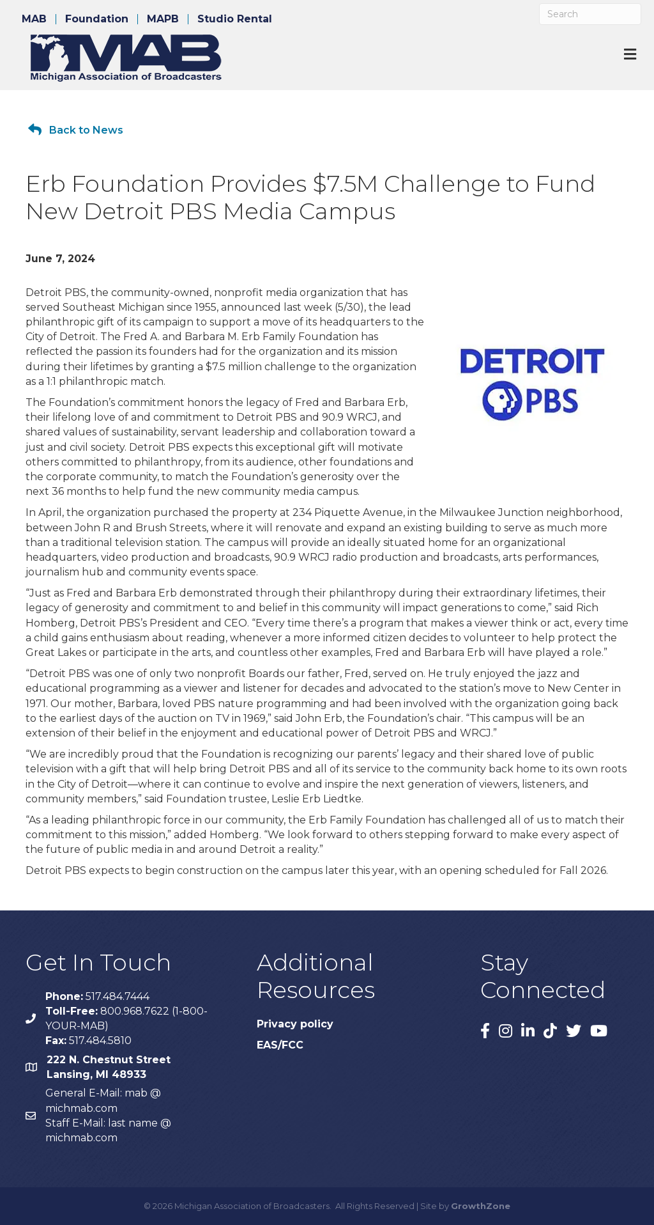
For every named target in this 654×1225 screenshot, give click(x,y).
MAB (34, 19)
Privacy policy (295, 1024)
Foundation (96, 19)
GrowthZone (480, 1206)
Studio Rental (234, 19)
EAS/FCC (280, 1045)
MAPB (163, 19)
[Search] (590, 14)
